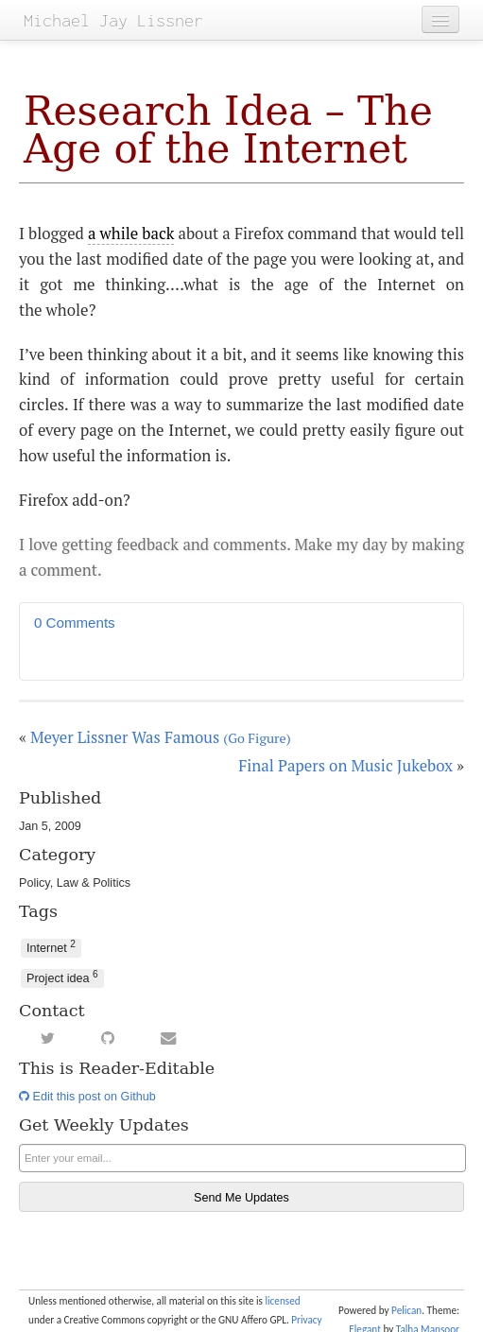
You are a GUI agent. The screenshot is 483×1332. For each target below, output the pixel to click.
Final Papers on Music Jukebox (345, 765)
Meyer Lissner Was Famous (160, 737)
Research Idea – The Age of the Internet (228, 130)
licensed (282, 1300)
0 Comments (74, 622)
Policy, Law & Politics (74, 883)
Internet (51, 947)
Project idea (62, 977)
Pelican (406, 1310)
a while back (131, 233)
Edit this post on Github (87, 1096)
